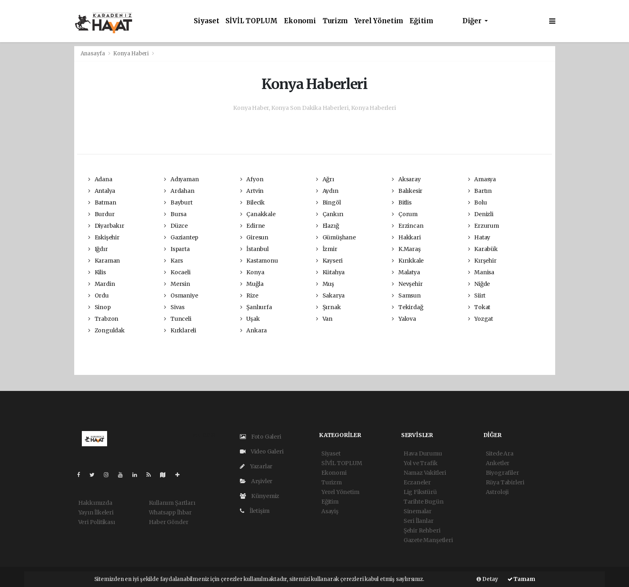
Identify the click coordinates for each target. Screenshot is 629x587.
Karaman (104, 260)
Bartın (480, 190)
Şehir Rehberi (422, 530)
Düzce (176, 225)
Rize (249, 295)
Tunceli (177, 318)
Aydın (327, 190)
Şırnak (328, 307)
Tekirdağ (407, 307)
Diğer (473, 21)
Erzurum (483, 225)
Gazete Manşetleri (428, 540)
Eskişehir (104, 237)
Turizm (335, 21)
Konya (252, 272)
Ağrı (325, 179)
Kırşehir (482, 260)
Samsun (406, 295)
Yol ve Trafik (421, 463)
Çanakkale (258, 214)
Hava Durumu (423, 453)
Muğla (252, 283)
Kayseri (329, 260)
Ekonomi (300, 21)
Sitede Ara (499, 453)
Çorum (405, 214)
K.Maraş (406, 249)
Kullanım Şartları (172, 502)
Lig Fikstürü (420, 492)
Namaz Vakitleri (425, 472)
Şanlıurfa (256, 307)
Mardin (101, 283)
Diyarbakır (106, 225)
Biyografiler (502, 472)
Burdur (101, 214)
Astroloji (497, 492)
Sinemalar (418, 511)
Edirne (252, 225)
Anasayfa (93, 53)
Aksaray (406, 179)
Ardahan (179, 190)
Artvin (252, 190)
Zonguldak (106, 330)
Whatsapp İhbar (170, 512)
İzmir (326, 249)
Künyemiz (259, 496)
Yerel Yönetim (379, 21)
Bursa (175, 214)
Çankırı (329, 214)
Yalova (404, 318)
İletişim (255, 510)
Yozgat (480, 318)
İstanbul (254, 249)
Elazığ (327, 225)
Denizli (480, 214)
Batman (102, 202)
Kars (173, 260)
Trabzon (103, 318)
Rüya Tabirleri (505, 482)
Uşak (250, 318)
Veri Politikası (96, 522)
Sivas (174, 307)
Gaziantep (181, 237)
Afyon (252, 179)
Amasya (482, 179)
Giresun (254, 237)
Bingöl (328, 202)
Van (324, 318)
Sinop (99, 307)
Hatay (479, 237)
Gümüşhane (336, 237)
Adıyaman (181, 179)
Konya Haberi (131, 53)
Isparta (176, 249)
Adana (100, 179)
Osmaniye (181, 295)
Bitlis (401, 202)
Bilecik (252, 202)
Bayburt (178, 202)
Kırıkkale (408, 260)
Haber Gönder (169, 522)
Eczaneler (417, 482)
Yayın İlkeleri (96, 512)
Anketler (497, 463)
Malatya (406, 272)
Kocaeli (177, 272)
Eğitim (421, 21)
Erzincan (407, 225)
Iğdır (98, 249)
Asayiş (330, 511)
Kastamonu (259, 260)
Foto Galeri (260, 436)
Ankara (253, 330)
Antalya (101, 190)
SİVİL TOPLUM (251, 21)
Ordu (98, 295)
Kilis (97, 272)
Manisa (481, 272)
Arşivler (256, 481)
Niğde (479, 283)
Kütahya (330, 272)
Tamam (521, 579)
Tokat (479, 307)
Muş (325, 283)
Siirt (477, 295)
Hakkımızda (95, 502)
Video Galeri (261, 451)
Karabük (483, 249)
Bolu (477, 202)
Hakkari (406, 237)
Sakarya (330, 295)
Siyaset (206, 21)
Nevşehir (407, 283)
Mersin (177, 283)
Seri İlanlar (419, 520)
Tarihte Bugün (424, 501)
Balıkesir (407, 190)
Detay (487, 579)
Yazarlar (256, 466)
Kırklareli (180, 330)
